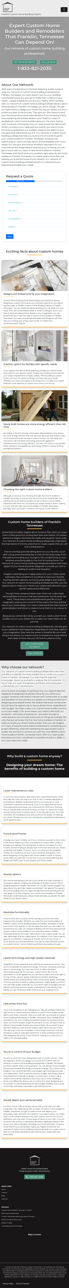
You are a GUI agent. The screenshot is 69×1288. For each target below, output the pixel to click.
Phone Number (15, 202)
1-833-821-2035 (34, 68)
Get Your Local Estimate (34, 645)
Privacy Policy (8, 1283)
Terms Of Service (22, 1283)
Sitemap (4, 1199)
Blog (3, 1196)
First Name (13, 186)
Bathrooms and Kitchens (10, 1213)
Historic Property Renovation (11, 1220)
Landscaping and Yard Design (11, 1226)
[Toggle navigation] (64, 9)
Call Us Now (48, 62)
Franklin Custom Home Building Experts (21, 14)
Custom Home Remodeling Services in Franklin (18, 1216)
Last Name (13, 194)
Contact (4, 1192)
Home (3, 1189)
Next (10, 236)
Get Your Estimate (24, 62)
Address (12, 227)
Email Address (14, 219)
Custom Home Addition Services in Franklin (16, 1210)
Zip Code (12, 210)
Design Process (6, 1223)
